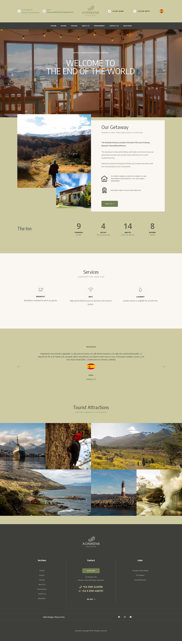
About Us (85, 26)
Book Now (127, 26)
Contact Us (114, 26)
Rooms (63, 26)
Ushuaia (74, 26)
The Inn (53, 26)
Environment (99, 26)
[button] (91, 570)
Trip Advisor (140, 575)
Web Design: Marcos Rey (54, 617)
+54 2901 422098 (91, 587)
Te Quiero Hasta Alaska (140, 571)
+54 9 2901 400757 (91, 591)
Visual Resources (140, 580)
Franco (91, 382)
